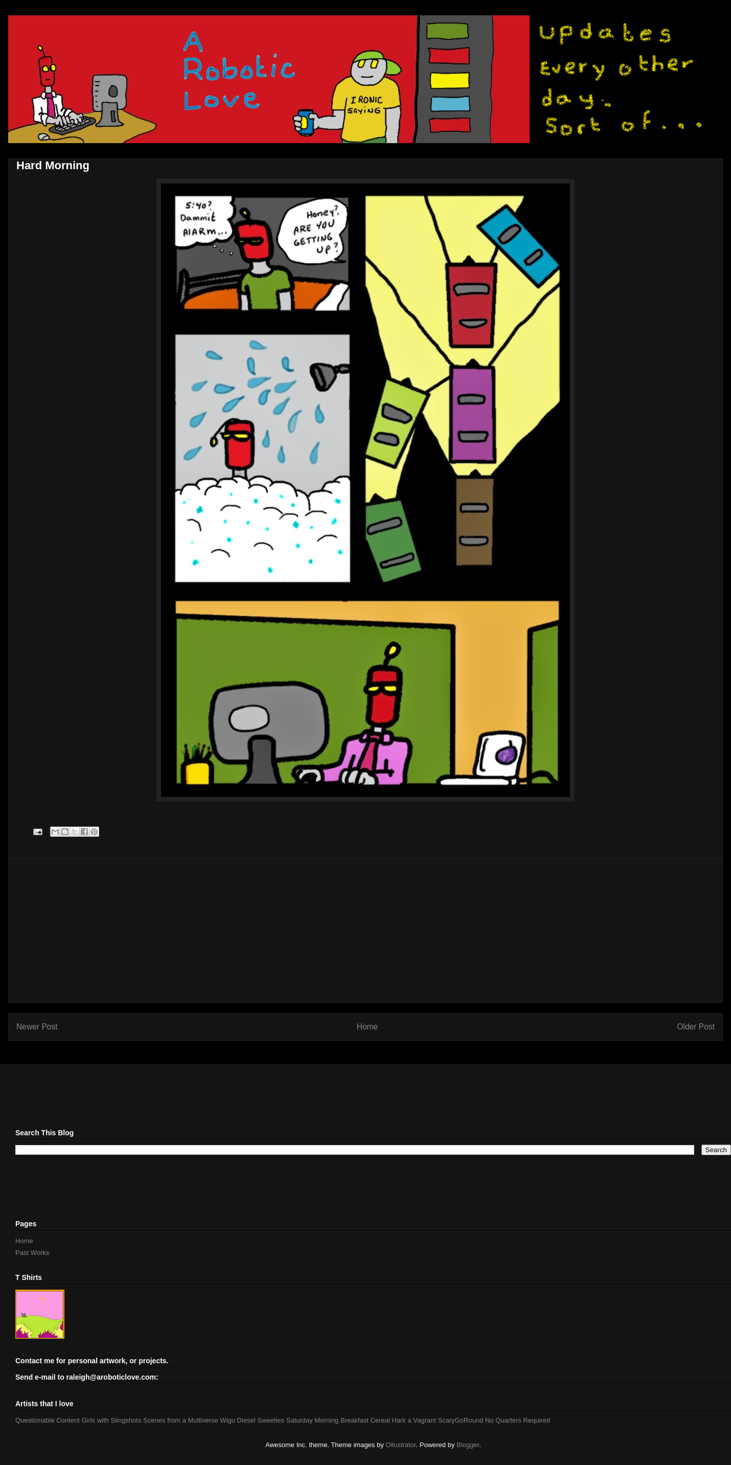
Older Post (696, 1026)
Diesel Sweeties (261, 1420)
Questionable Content (47, 1420)
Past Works (32, 1252)
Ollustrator (400, 1445)
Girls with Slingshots (111, 1420)
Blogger (467, 1445)
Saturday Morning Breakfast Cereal (338, 1420)
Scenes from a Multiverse (180, 1420)
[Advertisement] (365, 931)
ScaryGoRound (461, 1420)
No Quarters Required (517, 1420)
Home (367, 1026)
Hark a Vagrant (414, 1420)
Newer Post (37, 1026)
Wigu (227, 1420)
